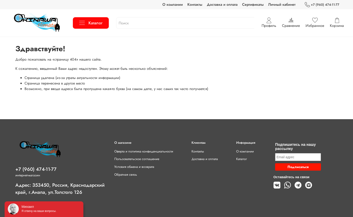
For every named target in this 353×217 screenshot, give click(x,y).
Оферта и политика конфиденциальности (143, 151)
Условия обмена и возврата (134, 166)
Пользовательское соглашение (136, 159)
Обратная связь (125, 174)
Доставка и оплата (222, 4)
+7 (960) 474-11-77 (322, 4)
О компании (172, 4)
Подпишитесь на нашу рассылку (295, 147)
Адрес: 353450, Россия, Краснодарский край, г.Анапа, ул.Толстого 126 (60, 189)
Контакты (194, 4)
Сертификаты (253, 4)
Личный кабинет (282, 4)
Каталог (90, 23)
